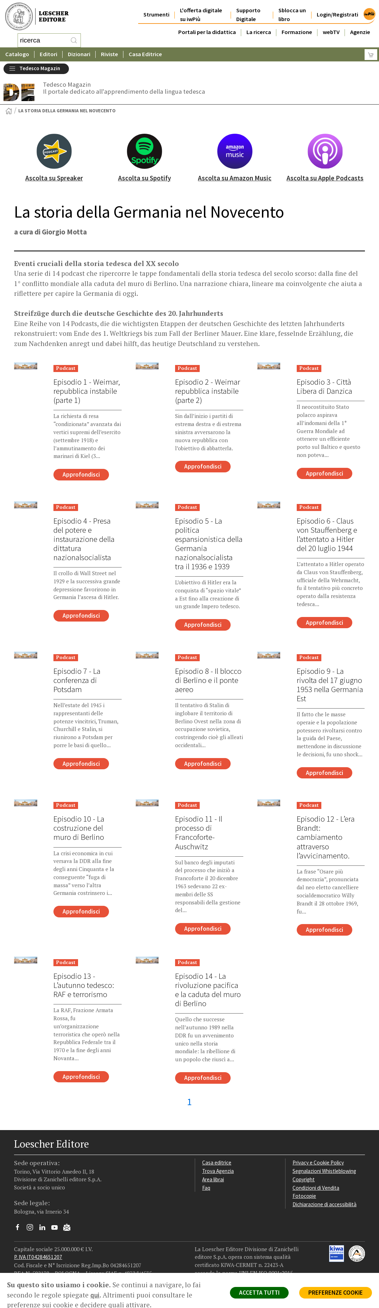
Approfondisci (81, 474)
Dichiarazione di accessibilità (324, 1204)
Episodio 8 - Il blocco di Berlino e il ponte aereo (208, 680)
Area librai (213, 1179)
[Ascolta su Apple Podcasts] (325, 151)
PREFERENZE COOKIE (335, 1292)
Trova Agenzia (218, 1171)
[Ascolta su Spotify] (144, 151)
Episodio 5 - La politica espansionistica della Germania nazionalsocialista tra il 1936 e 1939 (209, 543)
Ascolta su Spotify (144, 178)
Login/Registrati (337, 14)
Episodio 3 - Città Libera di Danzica (324, 386)
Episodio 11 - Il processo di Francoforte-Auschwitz (198, 832)
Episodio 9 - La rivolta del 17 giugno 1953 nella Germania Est (330, 684)
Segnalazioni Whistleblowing (324, 1171)
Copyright (304, 1179)
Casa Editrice (145, 54)
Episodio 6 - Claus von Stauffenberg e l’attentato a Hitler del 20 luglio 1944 (327, 534)
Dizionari (79, 54)
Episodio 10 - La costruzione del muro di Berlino (78, 828)
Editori (48, 54)
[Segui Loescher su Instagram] (32, 1229)
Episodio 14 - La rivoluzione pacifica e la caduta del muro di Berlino (208, 989)
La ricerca (258, 32)
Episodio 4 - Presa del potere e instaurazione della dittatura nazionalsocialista (84, 539)
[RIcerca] (74, 40)
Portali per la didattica (207, 32)
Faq (206, 1187)
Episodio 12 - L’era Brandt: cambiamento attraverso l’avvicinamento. (326, 837)
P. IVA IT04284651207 (38, 1257)
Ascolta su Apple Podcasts (325, 178)
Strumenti (156, 14)
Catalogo (17, 54)
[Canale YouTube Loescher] (57, 1229)
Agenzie (360, 32)
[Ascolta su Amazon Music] (234, 151)
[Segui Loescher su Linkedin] (45, 1229)
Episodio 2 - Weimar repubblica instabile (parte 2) (207, 391)
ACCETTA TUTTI (259, 1292)
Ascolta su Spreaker (54, 178)
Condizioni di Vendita (316, 1187)
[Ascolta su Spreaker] (54, 151)
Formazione (297, 32)
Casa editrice (216, 1162)
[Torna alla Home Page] (8, 110)
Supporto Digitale (248, 15)
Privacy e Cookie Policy (318, 1162)
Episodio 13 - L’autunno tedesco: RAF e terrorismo (83, 985)
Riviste (109, 54)
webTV (331, 32)
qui (94, 1295)
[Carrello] (370, 55)
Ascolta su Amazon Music (234, 178)
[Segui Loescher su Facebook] (20, 1229)
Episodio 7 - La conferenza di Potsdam (77, 680)
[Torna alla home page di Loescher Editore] (37, 16)
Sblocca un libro (292, 15)
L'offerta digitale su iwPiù (201, 15)
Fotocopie (304, 1196)
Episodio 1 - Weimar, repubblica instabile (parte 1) (86, 391)
